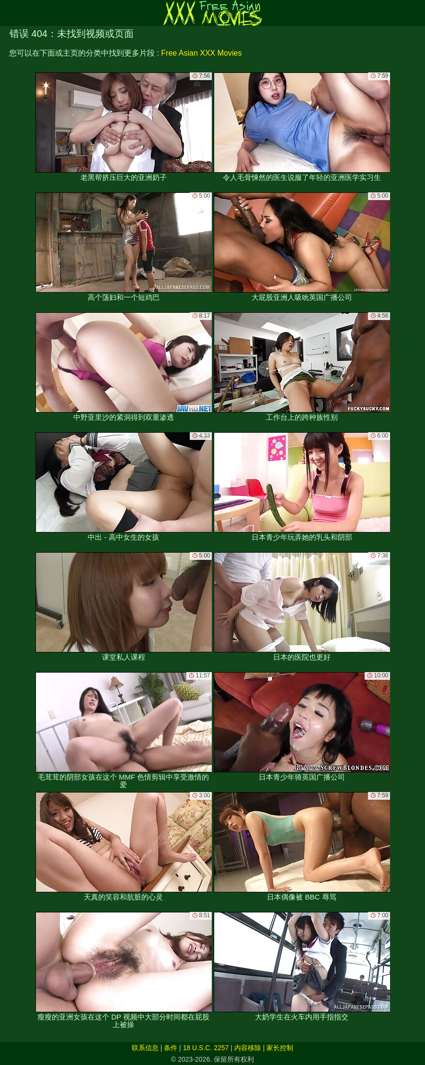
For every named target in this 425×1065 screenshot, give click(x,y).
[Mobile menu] (8, 13)
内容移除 (247, 1048)
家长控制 (279, 1048)
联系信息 (145, 1048)
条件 (170, 1048)
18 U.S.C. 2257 (206, 1048)
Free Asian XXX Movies (201, 53)
